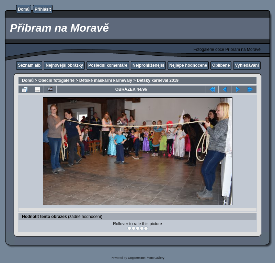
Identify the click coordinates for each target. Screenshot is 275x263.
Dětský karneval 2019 (158, 80)
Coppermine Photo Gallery (146, 258)
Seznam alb (29, 65)
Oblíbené (221, 65)
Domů (24, 9)
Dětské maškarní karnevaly (105, 80)
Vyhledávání (247, 65)
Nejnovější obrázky (64, 65)
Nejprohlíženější (148, 65)
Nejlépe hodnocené (188, 65)
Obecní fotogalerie (56, 80)
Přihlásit (43, 9)
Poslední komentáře (107, 65)
